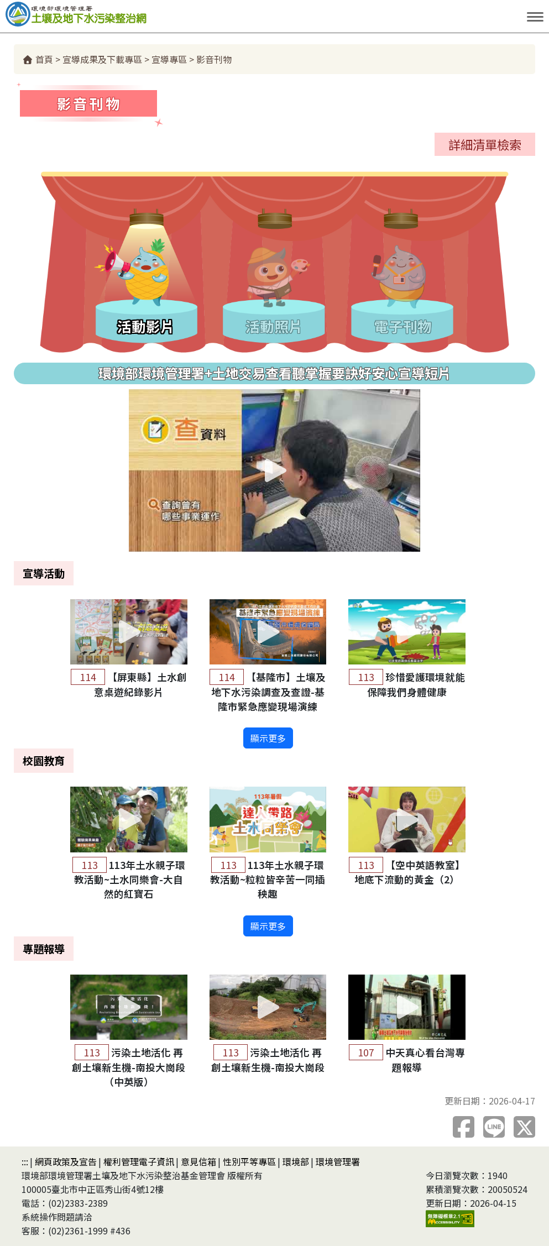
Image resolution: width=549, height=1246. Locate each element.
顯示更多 (268, 738)
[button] (274, 470)
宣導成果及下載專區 (102, 59)
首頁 (37, 59)
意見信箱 (198, 1161)
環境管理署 (338, 1161)
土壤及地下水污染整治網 (111, 14)
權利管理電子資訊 (138, 1161)
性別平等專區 (249, 1161)
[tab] (146, 275)
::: (25, 1161)
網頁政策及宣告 (66, 1161)
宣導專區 (169, 59)
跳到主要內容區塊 (249, 16)
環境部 (296, 1161)
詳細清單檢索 (484, 144)
